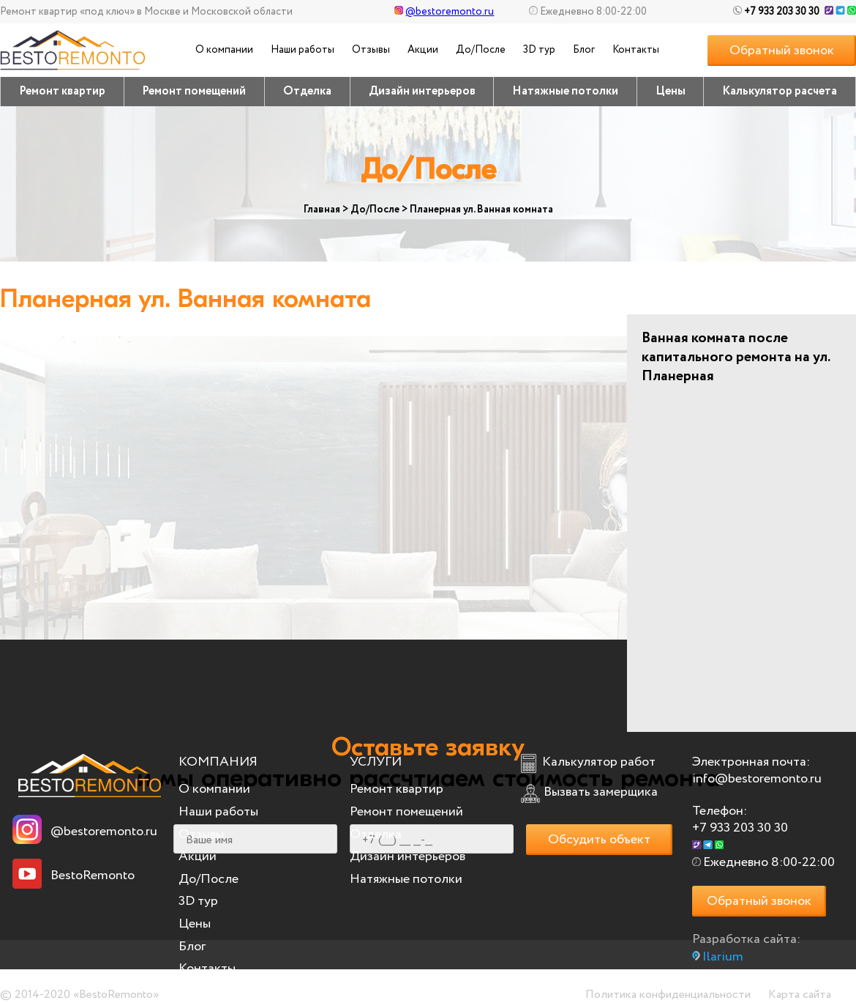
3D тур (539, 49)
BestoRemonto (92, 875)
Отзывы (371, 49)
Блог (584, 49)
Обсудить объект (599, 839)
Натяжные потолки (565, 91)
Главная (322, 209)
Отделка (307, 91)
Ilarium (722, 956)
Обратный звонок (781, 50)
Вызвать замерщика (601, 792)
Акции (423, 49)
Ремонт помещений (194, 91)
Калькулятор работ (599, 761)
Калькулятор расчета (779, 91)
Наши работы (302, 49)
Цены (671, 91)
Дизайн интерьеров (422, 91)
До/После (481, 49)
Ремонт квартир (62, 91)
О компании (224, 49)
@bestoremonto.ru (444, 11)
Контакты (635, 49)
